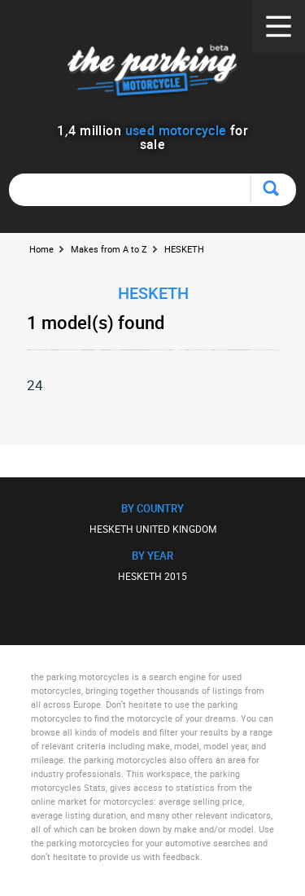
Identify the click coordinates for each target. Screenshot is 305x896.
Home (41, 249)
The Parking (152, 72)
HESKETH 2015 (152, 575)
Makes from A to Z (109, 249)
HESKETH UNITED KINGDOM (152, 528)
